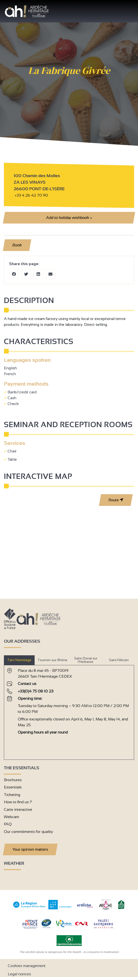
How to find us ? (18, 802)
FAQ (8, 824)
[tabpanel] (69, 710)
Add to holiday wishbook (69, 218)
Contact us (27, 684)
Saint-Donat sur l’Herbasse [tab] (85, 660)
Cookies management (27, 966)
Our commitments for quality (28, 832)
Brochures (13, 780)
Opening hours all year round (43, 732)
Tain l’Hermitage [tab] (19, 660)
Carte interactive (18, 809)
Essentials (13, 787)
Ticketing (12, 795)
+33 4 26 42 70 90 (31, 195)
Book (17, 245)
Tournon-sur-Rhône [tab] (52, 660)
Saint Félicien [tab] (119, 660)
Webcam (11, 817)
